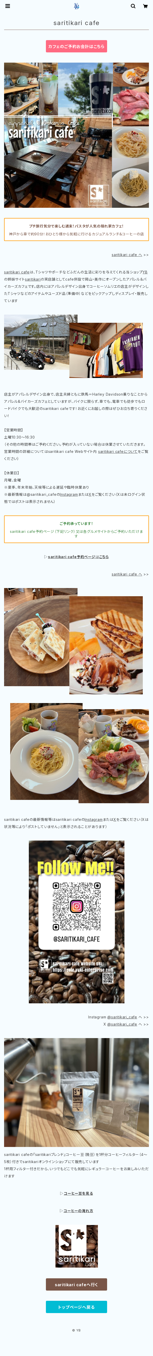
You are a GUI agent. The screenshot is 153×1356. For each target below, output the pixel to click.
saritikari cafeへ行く (76, 1284)
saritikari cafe (17, 272)
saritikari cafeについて (118, 451)
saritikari (33, 279)
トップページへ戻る (76, 1307)
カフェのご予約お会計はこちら (76, 46)
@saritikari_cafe (122, 1017)
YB (145, 272)
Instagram (69, 494)
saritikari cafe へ (127, 254)
